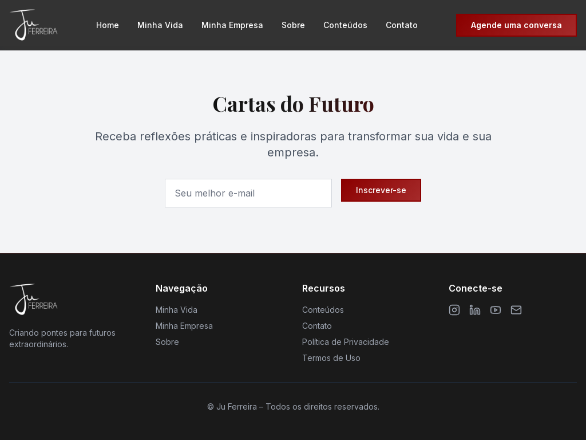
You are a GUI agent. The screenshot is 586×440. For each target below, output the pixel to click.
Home (107, 25)
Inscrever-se (381, 190)
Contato (402, 25)
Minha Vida (160, 25)
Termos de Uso (331, 358)
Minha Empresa (232, 25)
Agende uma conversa (516, 25)
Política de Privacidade (345, 342)
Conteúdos (345, 25)
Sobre (293, 25)
